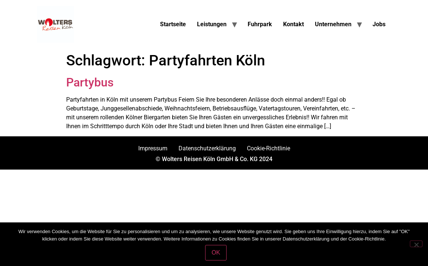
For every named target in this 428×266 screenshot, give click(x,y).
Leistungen (212, 24)
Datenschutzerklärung (207, 148)
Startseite (173, 24)
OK (215, 252)
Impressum (152, 148)
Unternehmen (333, 24)
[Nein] (416, 244)
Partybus (89, 82)
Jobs (379, 24)
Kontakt (293, 24)
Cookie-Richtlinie (268, 148)
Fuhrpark (260, 24)
